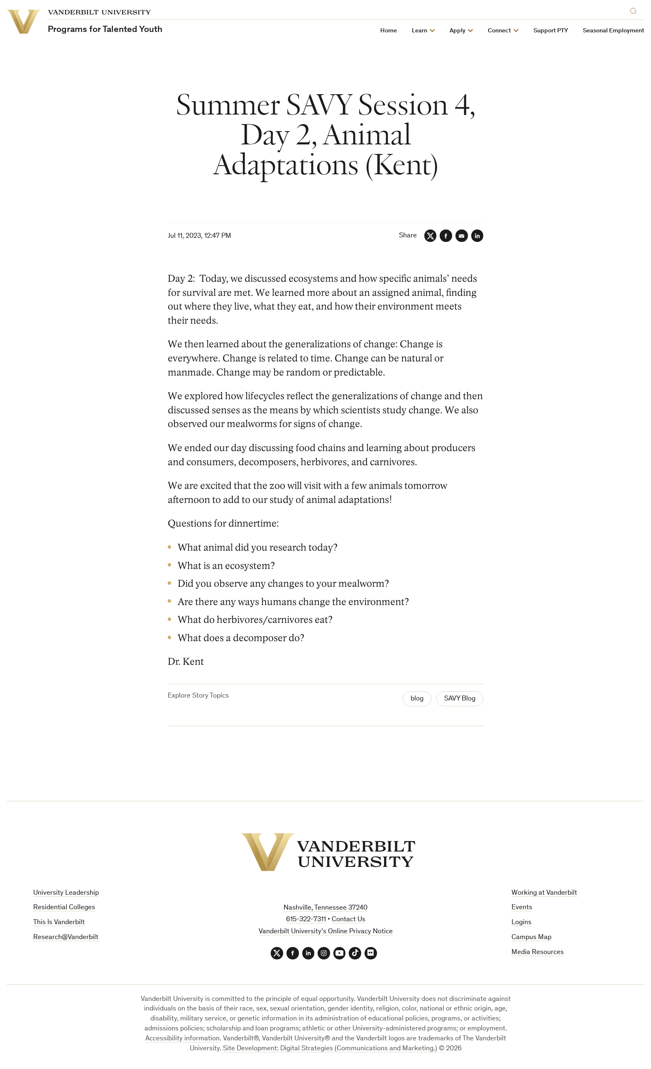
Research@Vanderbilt (65, 937)
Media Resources (538, 952)
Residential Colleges (64, 907)
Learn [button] (419, 31)
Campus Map (531, 937)
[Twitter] (429, 235)
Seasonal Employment (613, 31)
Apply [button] (457, 31)
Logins (521, 922)
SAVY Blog (459, 699)
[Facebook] (445, 235)
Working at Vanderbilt (544, 893)
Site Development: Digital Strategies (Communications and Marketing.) (330, 1048)
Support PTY (551, 31)
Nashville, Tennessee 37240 (325, 908)
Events (522, 907)
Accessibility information (182, 1038)
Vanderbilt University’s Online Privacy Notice (326, 931)
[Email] (461, 235)
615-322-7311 (306, 919)
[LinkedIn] (477, 235)
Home (388, 31)
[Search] (635, 10)
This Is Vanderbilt (59, 922)
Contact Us (348, 919)
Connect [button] (499, 31)
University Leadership (66, 893)
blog (417, 699)
